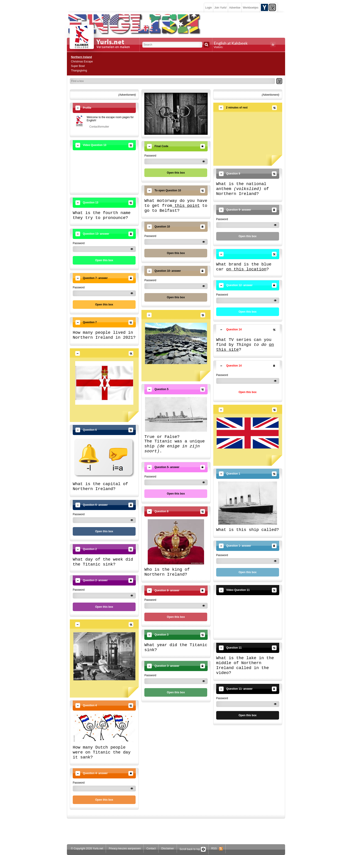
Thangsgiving (79, 70)
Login (208, 7)
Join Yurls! (220, 7)
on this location (246, 269)
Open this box (104, 260)
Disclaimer (167, 848)
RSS (217, 848)
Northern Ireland (81, 57)
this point (186, 205)
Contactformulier (99, 126)
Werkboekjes (250, 7)
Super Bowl (78, 66)
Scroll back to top (193, 849)
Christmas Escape (82, 61)
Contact (151, 848)
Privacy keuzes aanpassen (125, 848)
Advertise (234, 7)
